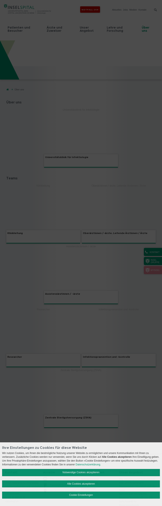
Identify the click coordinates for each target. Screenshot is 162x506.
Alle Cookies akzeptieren (81, 483)
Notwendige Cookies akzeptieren (80, 472)
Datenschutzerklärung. (88, 464)
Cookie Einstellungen (81, 495)
